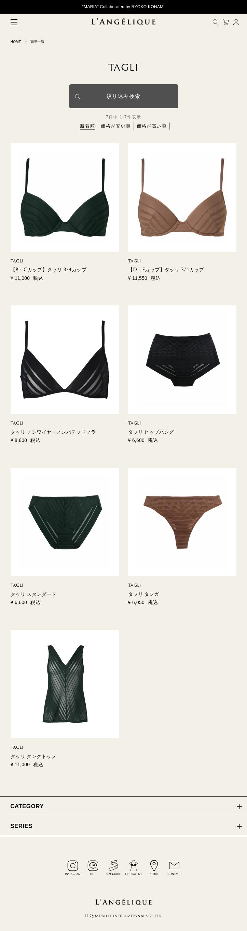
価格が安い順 (116, 126)
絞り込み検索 (124, 96)
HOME (16, 42)
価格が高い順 (152, 126)
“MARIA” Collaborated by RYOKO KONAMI (123, 6)
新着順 (87, 126)
